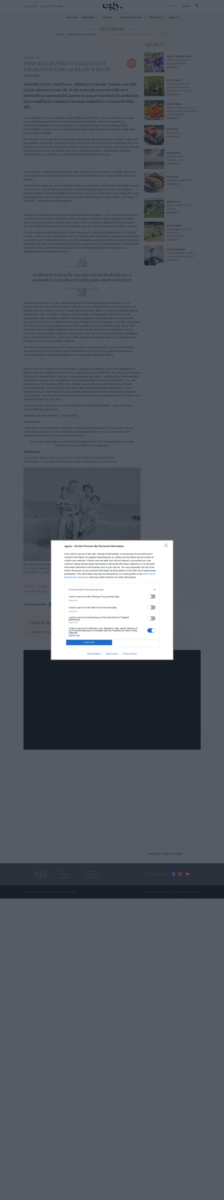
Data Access (112, 653)
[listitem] (112, 589)
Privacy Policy (130, 653)
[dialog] (112, 600)
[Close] (167, 546)
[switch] (151, 596)
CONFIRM (89, 642)
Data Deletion (94, 653)
